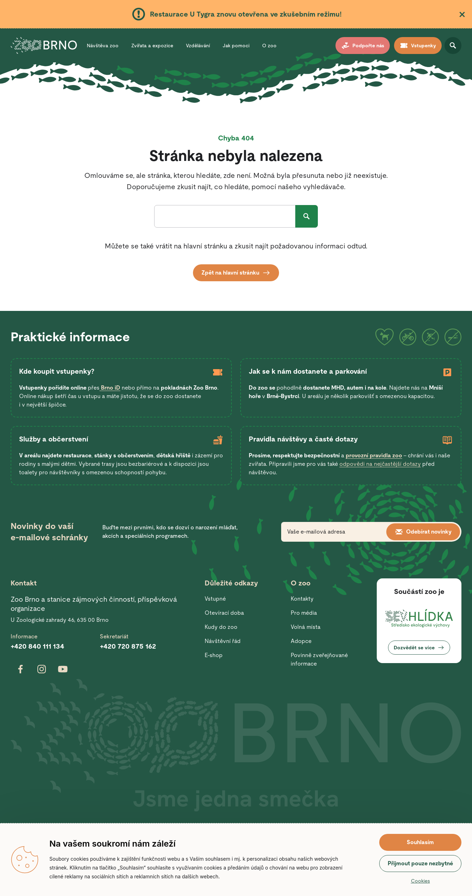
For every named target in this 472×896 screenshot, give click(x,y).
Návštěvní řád (223, 641)
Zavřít (462, 14)
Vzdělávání (198, 45)
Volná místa (306, 627)
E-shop (214, 655)
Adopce (301, 641)
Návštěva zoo (103, 45)
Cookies (420, 881)
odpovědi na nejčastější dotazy (380, 464)
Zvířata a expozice (152, 45)
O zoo (269, 45)
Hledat (306, 216)
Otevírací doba (224, 612)
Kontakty (302, 598)
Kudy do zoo (221, 627)
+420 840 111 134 (37, 646)
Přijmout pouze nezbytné (420, 863)
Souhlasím (420, 842)
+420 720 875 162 (128, 646)
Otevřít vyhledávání (452, 45)
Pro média (304, 612)
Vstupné (215, 598)
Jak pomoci (236, 45)
